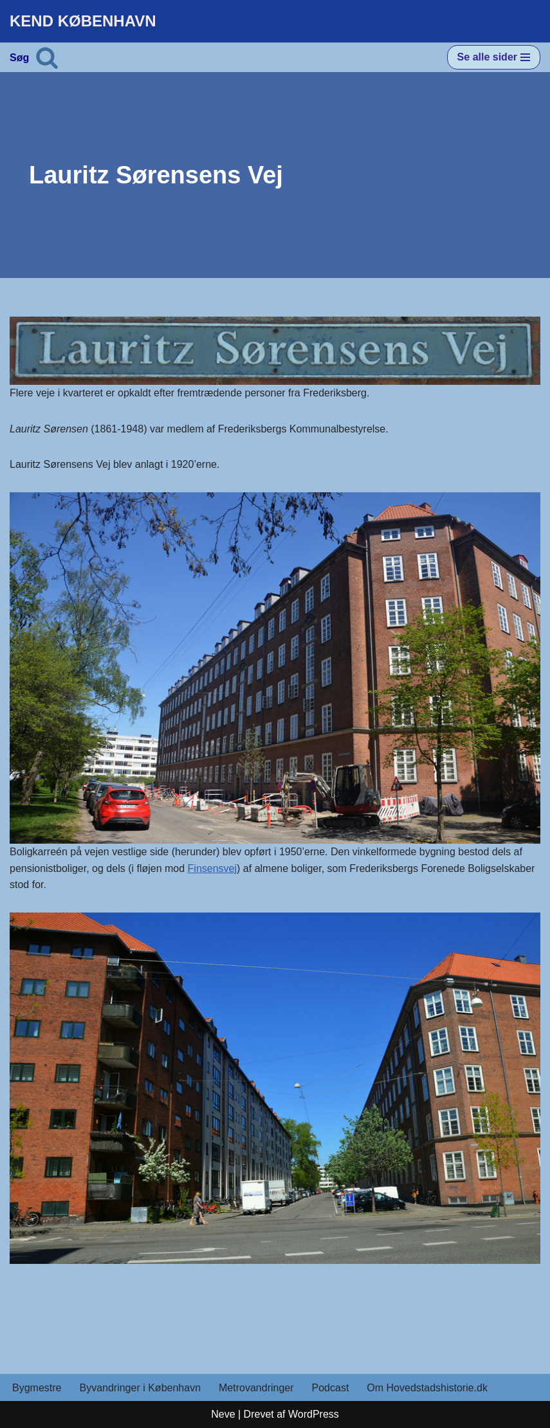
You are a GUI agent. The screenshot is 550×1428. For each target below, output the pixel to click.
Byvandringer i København (140, 1387)
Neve (223, 1414)
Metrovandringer (256, 1387)
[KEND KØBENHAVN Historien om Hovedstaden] (83, 21)
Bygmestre (36, 1387)
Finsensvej (212, 868)
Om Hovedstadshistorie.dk (427, 1387)
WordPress (313, 1414)
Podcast (330, 1387)
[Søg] (47, 57)
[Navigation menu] (493, 57)
